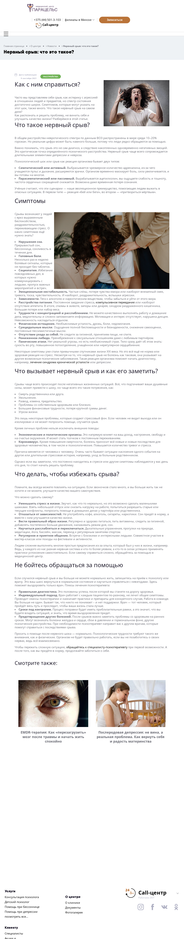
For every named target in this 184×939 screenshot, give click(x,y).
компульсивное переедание (115, 302)
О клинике (72, 902)
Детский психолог (17, 902)
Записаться (114, 20)
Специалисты (14, 933)
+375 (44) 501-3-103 (47, 20)
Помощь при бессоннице (22, 907)
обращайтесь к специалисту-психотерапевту (96, 647)
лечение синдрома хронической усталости (59, 362)
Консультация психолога (22, 897)
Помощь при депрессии (21, 911)
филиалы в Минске (78, 20)
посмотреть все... (16, 916)
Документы (73, 907)
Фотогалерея (74, 912)
